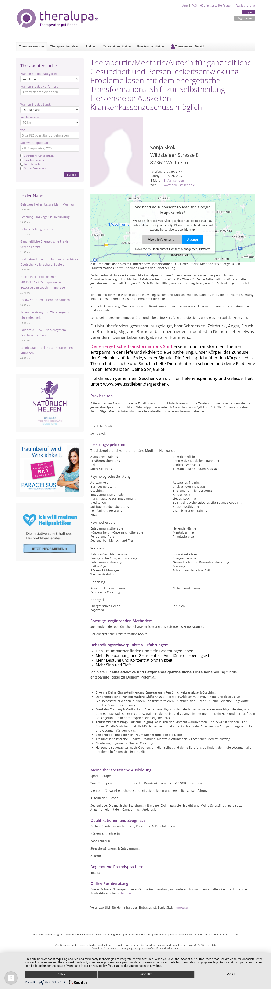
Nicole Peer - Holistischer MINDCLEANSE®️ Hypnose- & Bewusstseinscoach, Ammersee (42, 282)
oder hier (124, 893)
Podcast (91, 46)
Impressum (160, 934)
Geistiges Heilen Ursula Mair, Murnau (47, 204)
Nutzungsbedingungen (108, 934)
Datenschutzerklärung (138, 934)
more (231, 974)
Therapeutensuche (31, 46)
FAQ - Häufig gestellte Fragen (211, 5)
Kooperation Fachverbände (186, 934)
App (185, 5)
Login (248, 12)
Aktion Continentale (216, 934)
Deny (61, 974)
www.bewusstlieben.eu (180, 185)
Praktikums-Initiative (150, 46)
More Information (162, 239)
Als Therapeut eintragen (47, 934)
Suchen (71, 175)
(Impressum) (182, 907)
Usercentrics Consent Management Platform (181, 249)
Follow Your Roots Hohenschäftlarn (45, 300)
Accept (192, 239)
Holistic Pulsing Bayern (36, 229)
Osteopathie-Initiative (117, 46)
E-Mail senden (174, 180)
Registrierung (245, 5)
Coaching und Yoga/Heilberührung (45, 217)
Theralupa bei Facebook (79, 934)
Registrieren (244, 18)
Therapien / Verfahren (64, 46)
